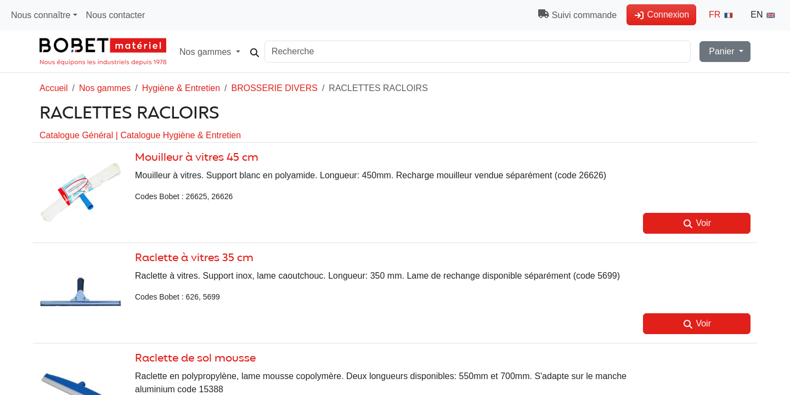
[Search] (486, 51)
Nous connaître (41, 15)
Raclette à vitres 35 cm (194, 258)
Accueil (54, 88)
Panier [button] (722, 51)
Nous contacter (115, 15)
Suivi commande (577, 14)
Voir (696, 223)
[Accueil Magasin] (103, 51)
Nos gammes (105, 88)
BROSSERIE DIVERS (275, 88)
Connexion (661, 15)
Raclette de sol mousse (195, 358)
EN (763, 15)
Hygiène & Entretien (181, 88)
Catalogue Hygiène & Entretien (180, 135)
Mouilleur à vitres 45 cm (196, 157)
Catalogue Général (78, 135)
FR (721, 15)
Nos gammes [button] (213, 52)
